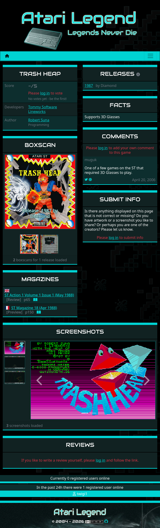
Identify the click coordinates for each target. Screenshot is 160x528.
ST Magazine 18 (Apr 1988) (34, 308)
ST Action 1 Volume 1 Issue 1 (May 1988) (39, 295)
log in (45, 93)
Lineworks (37, 111)
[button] (10, 191)
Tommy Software (42, 107)
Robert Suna (38, 120)
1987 (89, 85)
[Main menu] (150, 55)
